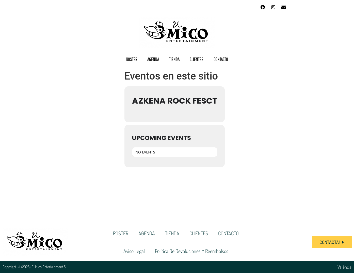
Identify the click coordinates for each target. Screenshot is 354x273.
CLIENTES (196, 59)
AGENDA (153, 59)
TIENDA (174, 59)
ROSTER (131, 59)
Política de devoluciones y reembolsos (191, 251)
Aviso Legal (134, 251)
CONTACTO (221, 59)
